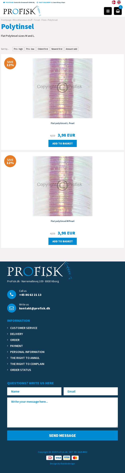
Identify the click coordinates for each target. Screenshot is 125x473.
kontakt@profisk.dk (34, 308)
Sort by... (5, 49)
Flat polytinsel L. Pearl (62, 123)
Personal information (27, 352)
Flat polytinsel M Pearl (62, 221)
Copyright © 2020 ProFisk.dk (53, 451)
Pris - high (18, 49)
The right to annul (25, 358)
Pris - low (30, 49)
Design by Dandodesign (62, 463)
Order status (20, 370)
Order (15, 340)
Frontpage (6, 19)
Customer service (23, 328)
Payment (16, 346)
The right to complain (27, 364)
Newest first (56, 49)
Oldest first (43, 49)
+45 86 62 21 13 (30, 295)
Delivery (16, 334)
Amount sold (71, 49)
